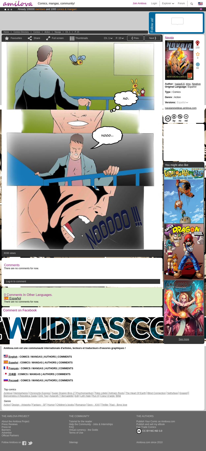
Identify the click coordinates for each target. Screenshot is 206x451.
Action (47, 32)
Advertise (7, 432)
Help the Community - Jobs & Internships (91, 424)
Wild (118, 396)
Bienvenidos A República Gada (20, 396)
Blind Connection (156, 393)
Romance (80, 404)
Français (11, 368)
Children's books (65, 404)
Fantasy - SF (39, 404)
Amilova (8, 393)
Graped (183, 393)
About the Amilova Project (15, 421)
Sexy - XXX (93, 404)
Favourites (16, 38)
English (11, 356)
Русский (11, 380)
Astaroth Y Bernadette (61, 396)
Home (6, 32)
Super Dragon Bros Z (63, 393)
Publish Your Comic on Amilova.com (155, 421)
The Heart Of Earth (136, 393)
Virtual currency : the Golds (83, 430)
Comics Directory (21, 32)
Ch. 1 (67, 32)
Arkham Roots (116, 393)
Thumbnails (81, 38)
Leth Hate (85, 396)
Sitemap (73, 442)
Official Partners (10, 435)
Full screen (58, 38)
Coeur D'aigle (107, 396)
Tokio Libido (101, 393)
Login (154, 3)
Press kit (6, 427)
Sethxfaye (172, 393)
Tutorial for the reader (80, 421)
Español (12, 298)
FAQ (71, 427)
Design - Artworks (21, 404)
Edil (77, 396)
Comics (36, 32)
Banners (6, 430)
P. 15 (77, 32)
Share (37, 38)
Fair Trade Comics (146, 427)
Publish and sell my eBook (150, 424)
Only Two (43, 396)
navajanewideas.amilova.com (181, 108)
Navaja (58, 32)
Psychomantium (84, 393)
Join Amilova (139, 3)
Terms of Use (76, 432)
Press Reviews (10, 424)
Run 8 (95, 396)
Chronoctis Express (39, 393)
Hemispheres (21, 393)
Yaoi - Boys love (118, 404)
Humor (51, 404)
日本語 (10, 374)
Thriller (105, 404)
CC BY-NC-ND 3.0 (149, 431)
